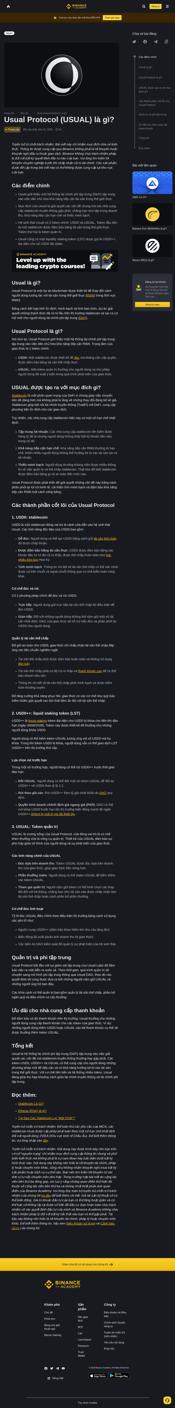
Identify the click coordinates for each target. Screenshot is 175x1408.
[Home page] (76, 6)
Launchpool (84, 1339)
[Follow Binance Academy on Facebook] (46, 1368)
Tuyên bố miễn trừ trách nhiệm (114, 1334)
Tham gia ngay (112, 17)
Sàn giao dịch (83, 1319)
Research (83, 1345)
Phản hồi (109, 1348)
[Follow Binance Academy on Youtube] (63, 1368)
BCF (80, 1327)
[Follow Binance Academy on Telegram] (57, 1368)
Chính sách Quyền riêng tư (114, 1324)
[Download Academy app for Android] (118, 1376)
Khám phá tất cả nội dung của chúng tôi (87, 1264)
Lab (80, 1333)
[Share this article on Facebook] (145, 42)
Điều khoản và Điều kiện (115, 1314)
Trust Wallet (81, 1354)
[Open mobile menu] (167, 6)
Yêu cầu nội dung (114, 1342)
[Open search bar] (143, 6)
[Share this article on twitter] (134, 42)
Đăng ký (155, 6)
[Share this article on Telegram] (156, 42)
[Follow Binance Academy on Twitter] (51, 1368)
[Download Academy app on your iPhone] (98, 1376)
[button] (167, 6)
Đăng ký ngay (152, 304)
